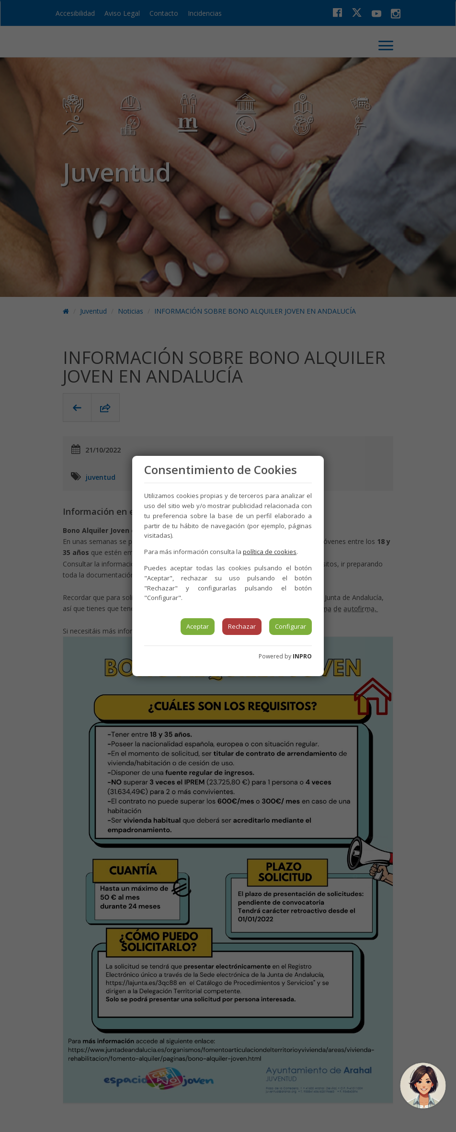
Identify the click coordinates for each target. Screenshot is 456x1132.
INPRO (302, 656)
